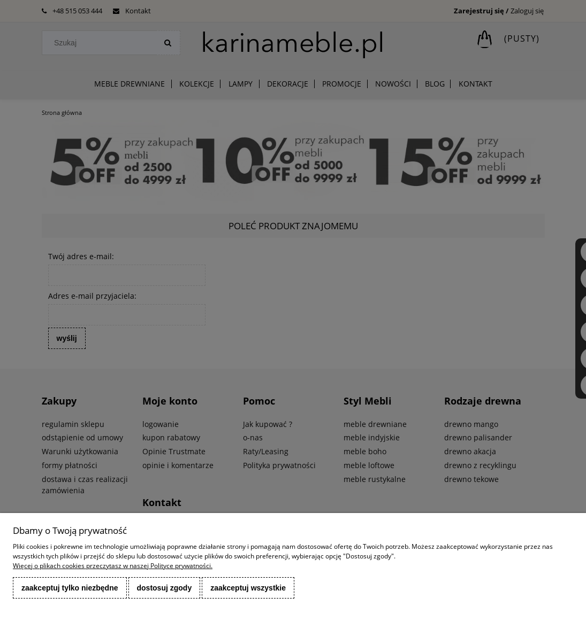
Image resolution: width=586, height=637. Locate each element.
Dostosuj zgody (164, 588)
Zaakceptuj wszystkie (248, 588)
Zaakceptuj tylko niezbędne (69, 588)
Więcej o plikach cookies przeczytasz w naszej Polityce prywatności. (112, 565)
